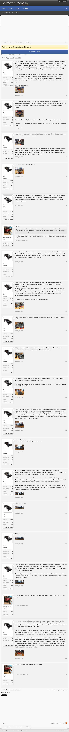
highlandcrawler (7, 237)
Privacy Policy (65, 730)
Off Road (10, 54)
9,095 (12, 77)
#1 (66, 95)
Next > (19, 57)
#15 (66, 513)
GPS (19, 54)
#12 (66, 430)
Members (25, 8)
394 (12, 242)
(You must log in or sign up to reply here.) (58, 690)
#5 (66, 205)
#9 (66, 330)
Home (60, 723)
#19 (66, 658)
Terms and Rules (58, 730)
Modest (4, 723)
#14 (66, 497)
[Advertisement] (34, 28)
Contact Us (52, 723)
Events (18, 8)
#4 (66, 176)
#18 (66, 605)
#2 (66, 128)
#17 (66, 586)
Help (57, 723)
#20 (66, 674)
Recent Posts (15, 12)
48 (12, 80)
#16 (66, 543)
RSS (66, 723)
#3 (66, 157)
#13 (66, 452)
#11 (66, 397)
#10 (66, 361)
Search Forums (6, 12)
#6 (66, 240)
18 (12, 245)
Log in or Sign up (62, 1)
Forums (10, 8)
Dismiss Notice (66, 47)
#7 (66, 261)
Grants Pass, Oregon (9, 85)
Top (64, 723)
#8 (66, 311)
